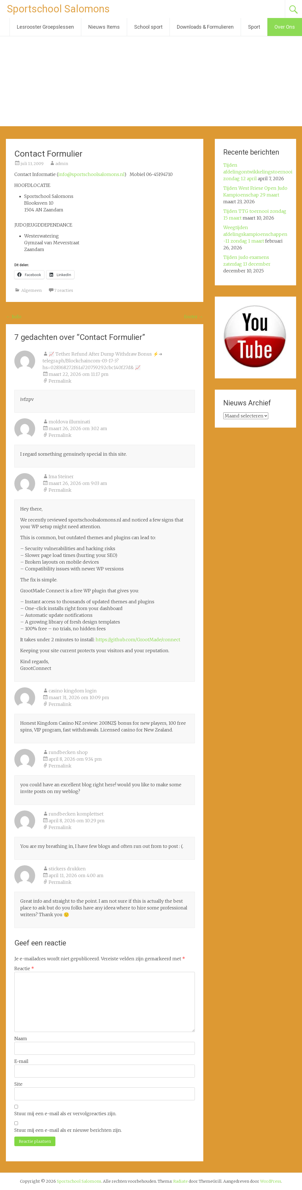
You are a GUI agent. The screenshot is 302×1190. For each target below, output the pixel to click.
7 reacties (63, 290)
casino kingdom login (73, 691)
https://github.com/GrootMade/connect (138, 639)
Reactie (24, 968)
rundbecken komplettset (76, 814)
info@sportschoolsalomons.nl (91, 174)
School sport (148, 27)
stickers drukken (67, 868)
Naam (20, 1038)
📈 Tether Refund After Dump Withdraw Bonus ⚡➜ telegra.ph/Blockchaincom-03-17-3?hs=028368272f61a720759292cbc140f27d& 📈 (102, 360)
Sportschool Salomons (58, 9)
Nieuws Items (104, 27)
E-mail (21, 1061)
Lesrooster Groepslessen (45, 27)
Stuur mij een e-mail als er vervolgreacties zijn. (65, 1113)
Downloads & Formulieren (205, 27)
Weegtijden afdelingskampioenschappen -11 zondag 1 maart (255, 234)
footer (193, 316)
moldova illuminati (69, 421)
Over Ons (284, 27)
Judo (13, 316)
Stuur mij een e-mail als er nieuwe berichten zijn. (68, 1130)
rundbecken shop (68, 752)
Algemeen (31, 290)
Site (18, 1084)
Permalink (60, 381)
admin (61, 163)
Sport (254, 27)
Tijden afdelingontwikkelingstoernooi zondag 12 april (257, 171)
